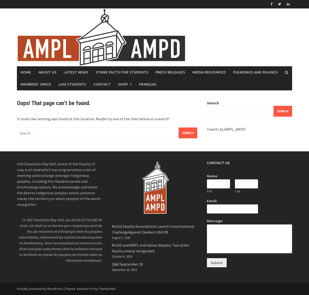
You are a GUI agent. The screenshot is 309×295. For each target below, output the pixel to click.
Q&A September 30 (127, 264)
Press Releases (170, 72)
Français (147, 84)
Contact (102, 84)
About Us (47, 72)
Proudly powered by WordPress (40, 289)
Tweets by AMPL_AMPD (226, 129)
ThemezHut (107, 289)
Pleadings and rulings (255, 72)
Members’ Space (36, 84)
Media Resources (209, 72)
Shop (123, 84)
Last (237, 191)
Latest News (76, 72)
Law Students (72, 84)
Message (216, 220)
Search (213, 103)
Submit (217, 262)
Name (213, 176)
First (209, 191)
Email (213, 200)
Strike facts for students (122, 72)
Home (26, 72)
